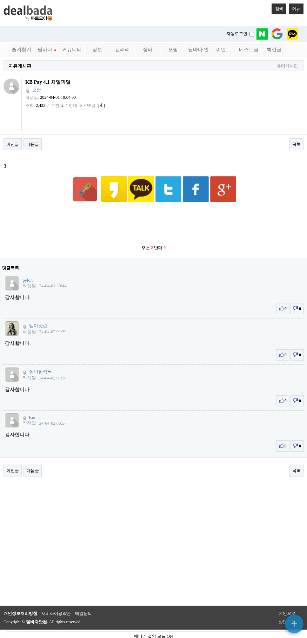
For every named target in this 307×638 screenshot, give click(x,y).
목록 (296, 144)
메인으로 (287, 596)
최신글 (274, 49)
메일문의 (83, 596)
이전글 (12, 144)
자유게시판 (19, 66)
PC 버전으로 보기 (153, 631)
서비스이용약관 (56, 596)
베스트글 (249, 49)
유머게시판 (287, 66)
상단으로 (287, 604)
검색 (277, 7)
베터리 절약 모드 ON (153, 619)
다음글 (32, 144)
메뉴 (294, 7)
